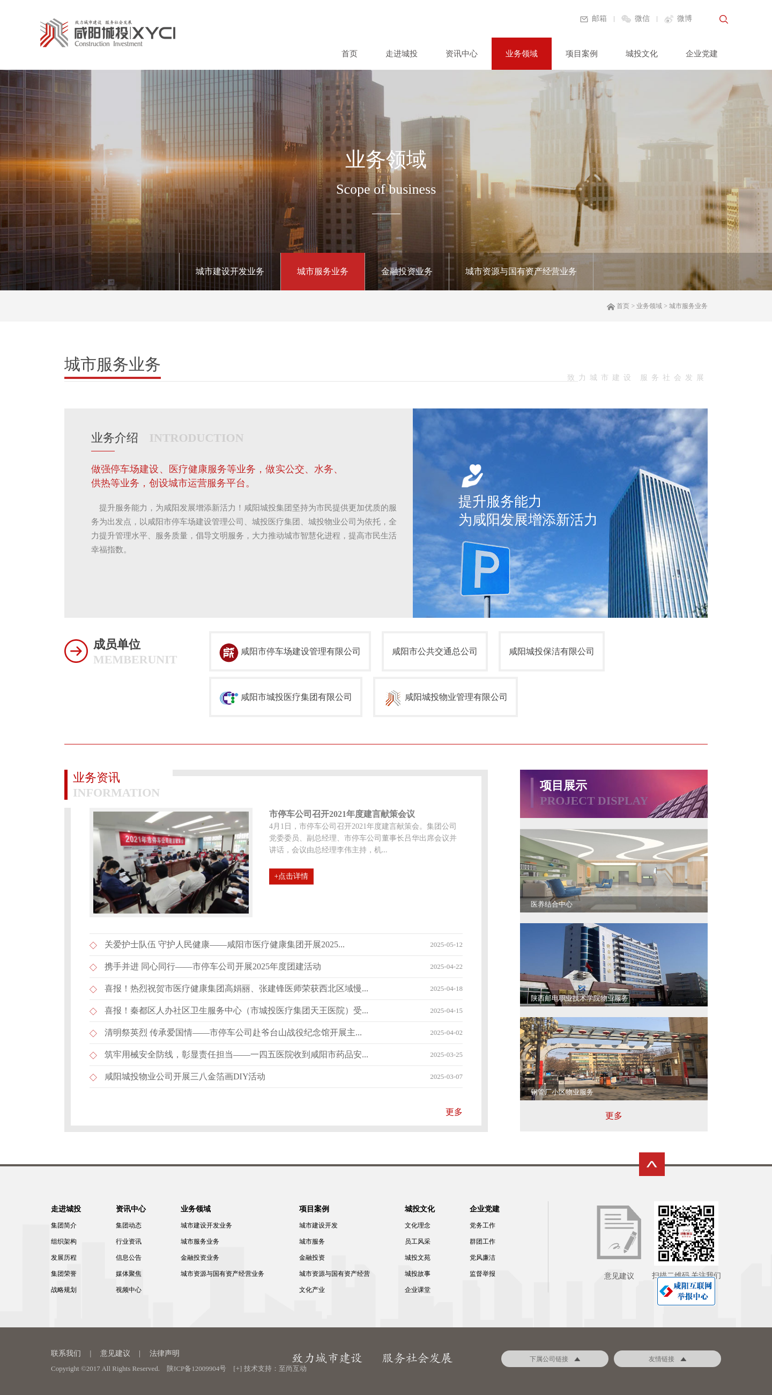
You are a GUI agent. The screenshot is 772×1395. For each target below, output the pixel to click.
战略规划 (64, 1290)
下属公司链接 (555, 1359)
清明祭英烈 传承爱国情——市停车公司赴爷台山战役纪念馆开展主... (233, 1032)
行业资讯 (129, 1241)
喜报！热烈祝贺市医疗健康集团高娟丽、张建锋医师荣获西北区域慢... (236, 988)
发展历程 (64, 1257)
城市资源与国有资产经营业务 (521, 271)
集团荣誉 (64, 1273)
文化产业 (312, 1290)
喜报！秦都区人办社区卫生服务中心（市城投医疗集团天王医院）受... (236, 1010)
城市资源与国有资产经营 (334, 1273)
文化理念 (417, 1225)
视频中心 (129, 1290)
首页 (350, 53)
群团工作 (482, 1241)
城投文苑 (417, 1257)
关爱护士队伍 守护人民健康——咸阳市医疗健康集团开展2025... (225, 944)
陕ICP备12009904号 (196, 1368)
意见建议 (115, 1353)
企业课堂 (417, 1290)
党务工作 (482, 1225)
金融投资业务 (407, 271)
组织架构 (64, 1241)
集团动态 (129, 1225)
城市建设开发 (318, 1225)
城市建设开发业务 (230, 271)
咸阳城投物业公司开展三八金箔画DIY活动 (185, 1076)
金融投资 (312, 1257)
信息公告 (129, 1257)
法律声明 (165, 1353)
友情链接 (667, 1359)
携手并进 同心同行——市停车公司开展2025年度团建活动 (213, 966)
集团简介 (64, 1225)
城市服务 (312, 1241)
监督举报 (482, 1273)
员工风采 (417, 1241)
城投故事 (417, 1273)
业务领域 (522, 53)
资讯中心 (462, 53)
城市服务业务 (322, 271)
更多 (613, 1115)
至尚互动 (293, 1368)
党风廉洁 (482, 1257)
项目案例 (582, 53)
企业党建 (702, 53)
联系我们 (66, 1353)
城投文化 (642, 53)
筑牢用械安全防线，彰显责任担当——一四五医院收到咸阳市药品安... (236, 1054)
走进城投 (401, 53)
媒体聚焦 (129, 1273)
